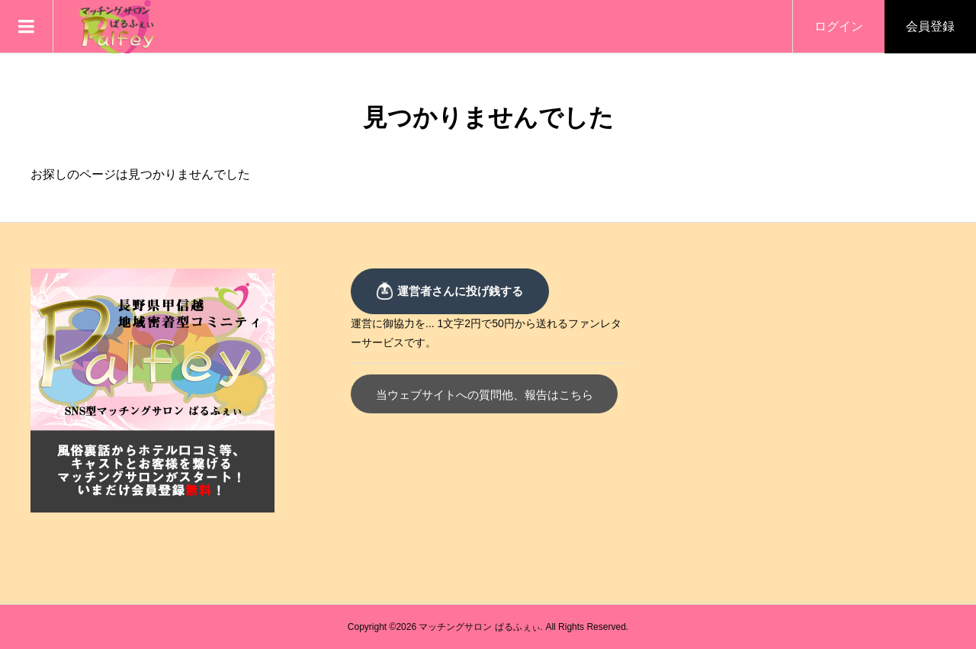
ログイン (838, 26)
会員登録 (930, 26)
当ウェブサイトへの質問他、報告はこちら (484, 394)
